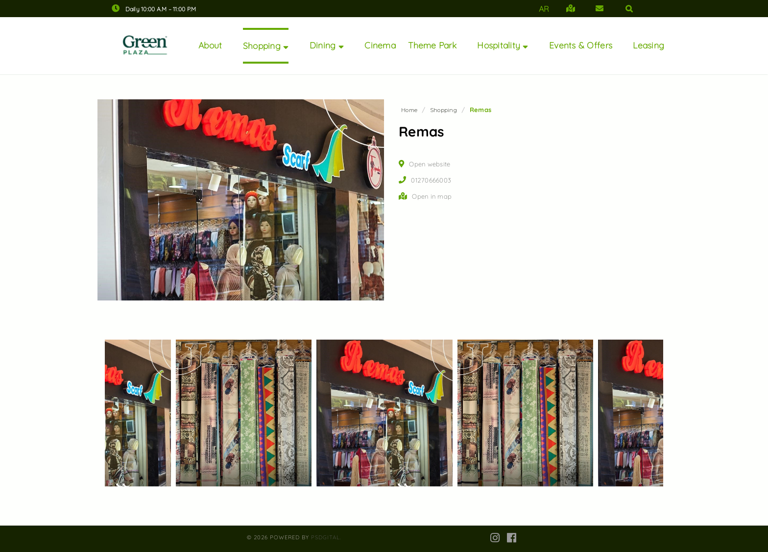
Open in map (432, 196)
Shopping (443, 110)
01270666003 (431, 180)
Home (409, 110)
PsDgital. (326, 537)
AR (544, 9)
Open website (429, 164)
